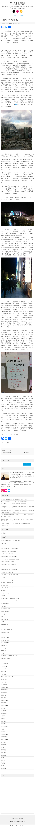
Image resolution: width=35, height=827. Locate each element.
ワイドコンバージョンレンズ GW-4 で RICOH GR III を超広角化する (17, 523)
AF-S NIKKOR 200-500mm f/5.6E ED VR (10, 540)
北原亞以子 (3, 700)
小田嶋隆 (3, 710)
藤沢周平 (3, 749)
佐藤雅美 (3, 695)
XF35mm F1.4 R (4, 658)
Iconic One (9, 825)
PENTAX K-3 (4, 632)
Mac (2, 614)
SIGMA (2, 650)
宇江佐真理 (3, 702)
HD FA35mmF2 (4, 603)
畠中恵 (2, 742)
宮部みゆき (3, 705)
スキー (2, 674)
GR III (2, 595)
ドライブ (3, 679)
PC (1, 621)
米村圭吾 (3, 744)
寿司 (2, 708)
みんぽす (3, 663)
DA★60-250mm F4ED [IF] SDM (8, 556)
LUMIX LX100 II (4, 611)
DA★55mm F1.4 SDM (6, 553)
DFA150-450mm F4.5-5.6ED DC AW (9, 566)
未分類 (2, 731)
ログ (16, 104)
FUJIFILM (3, 590)
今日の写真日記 (28, 452)
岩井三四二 (3, 715)
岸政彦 (2, 718)
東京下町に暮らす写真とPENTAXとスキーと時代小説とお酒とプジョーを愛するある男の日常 (17, 7)
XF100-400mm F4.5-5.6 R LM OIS (8, 655)
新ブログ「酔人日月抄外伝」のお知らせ (10, 499)
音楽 (2, 760)
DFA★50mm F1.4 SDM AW (7, 572)
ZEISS (2, 661)
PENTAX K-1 (4, 627)
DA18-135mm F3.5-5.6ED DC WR (8, 548)
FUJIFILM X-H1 (4, 593)
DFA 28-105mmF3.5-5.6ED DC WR (9, 559)
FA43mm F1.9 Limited (6, 582)
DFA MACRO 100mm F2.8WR (7, 561)
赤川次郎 (3, 755)
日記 (8, 442)
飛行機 (2, 763)
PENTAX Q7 (3, 648)
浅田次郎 (3, 736)
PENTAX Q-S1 (4, 645)
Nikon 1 (2, 616)
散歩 (2, 721)
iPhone (2, 606)
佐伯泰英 (3, 692)
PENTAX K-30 (4, 637)
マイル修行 (3, 687)
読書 (2, 752)
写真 (2, 697)
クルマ (2, 671)
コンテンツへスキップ (17, 15)
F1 (1, 577)
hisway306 (8, 23)
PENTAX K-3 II (4, 634)
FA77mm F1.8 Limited (6, 587)
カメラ (2, 666)
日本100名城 (4, 726)
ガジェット (3, 668)
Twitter (2, 653)
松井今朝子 (3, 734)
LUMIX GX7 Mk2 (4, 608)
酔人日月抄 (17, 3)
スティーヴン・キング (6, 676)
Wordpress (25, 825)
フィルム (3, 682)
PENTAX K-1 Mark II (5, 629)
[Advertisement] (17, 796)
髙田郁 (2, 768)
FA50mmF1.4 (4, 585)
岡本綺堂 (3, 713)
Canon (2, 543)
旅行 (2, 723)
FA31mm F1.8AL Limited (6, 580)
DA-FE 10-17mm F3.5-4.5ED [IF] (8, 546)
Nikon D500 (3, 619)
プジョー (3, 684)
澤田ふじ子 (3, 739)
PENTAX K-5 (4, 640)
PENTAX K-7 (4, 642)
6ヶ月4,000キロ (6, 452)
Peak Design (4, 624)
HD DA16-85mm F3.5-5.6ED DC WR (9, 598)
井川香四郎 (3, 689)
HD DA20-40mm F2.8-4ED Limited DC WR (10, 600)
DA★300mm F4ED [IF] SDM (7, 551)
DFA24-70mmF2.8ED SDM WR (8, 569)
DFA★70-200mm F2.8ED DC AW (8, 574)
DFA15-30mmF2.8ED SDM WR (8, 564)
